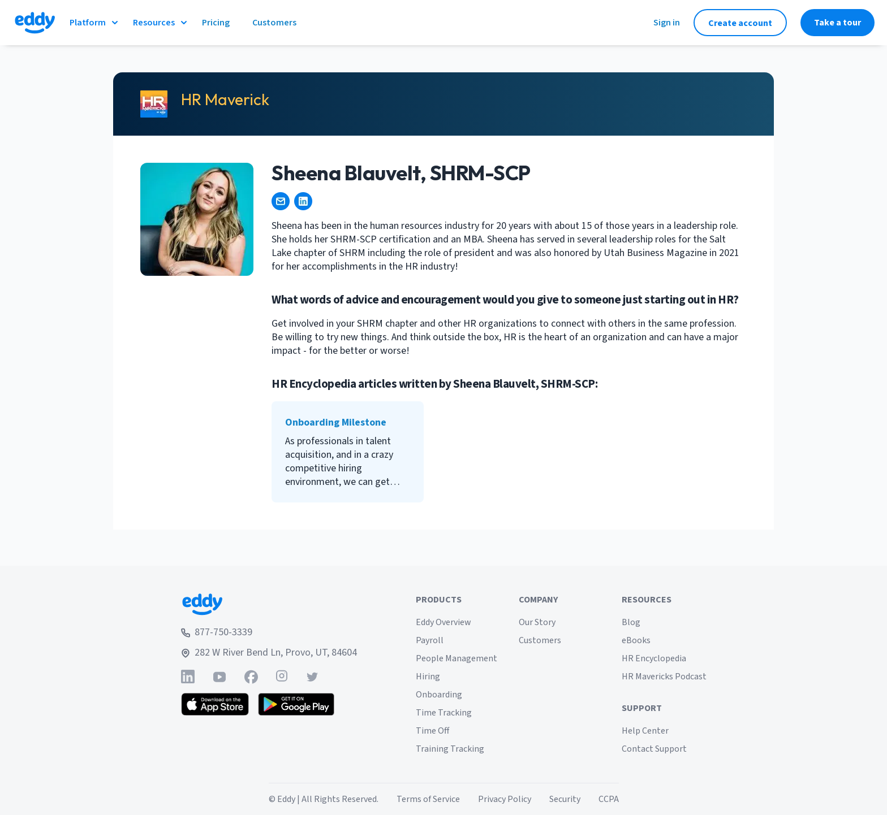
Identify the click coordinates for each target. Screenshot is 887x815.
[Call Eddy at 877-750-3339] (269, 632)
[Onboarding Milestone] (348, 451)
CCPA (608, 799)
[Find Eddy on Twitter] (312, 677)
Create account (740, 23)
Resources (160, 22)
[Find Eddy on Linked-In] (188, 677)
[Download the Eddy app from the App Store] (215, 704)
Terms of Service (428, 799)
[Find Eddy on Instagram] (281, 677)
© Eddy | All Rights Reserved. (323, 799)
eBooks (636, 640)
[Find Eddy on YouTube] (219, 677)
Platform (94, 22)
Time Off (432, 731)
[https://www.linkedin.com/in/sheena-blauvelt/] (303, 201)
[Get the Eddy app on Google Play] (296, 704)
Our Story (537, 622)
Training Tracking (450, 749)
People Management (456, 658)
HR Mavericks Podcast (664, 676)
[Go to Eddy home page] (269, 604)
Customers (540, 640)
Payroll (430, 640)
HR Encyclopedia (654, 658)
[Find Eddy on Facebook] (251, 677)
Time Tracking (444, 712)
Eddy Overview (443, 622)
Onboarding (439, 694)
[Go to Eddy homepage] (35, 22)
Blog (631, 622)
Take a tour (837, 22)
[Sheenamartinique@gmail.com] (281, 201)
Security (564, 799)
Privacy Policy (504, 799)
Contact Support (654, 749)
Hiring (428, 676)
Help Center (645, 731)
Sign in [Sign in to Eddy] (666, 22)
